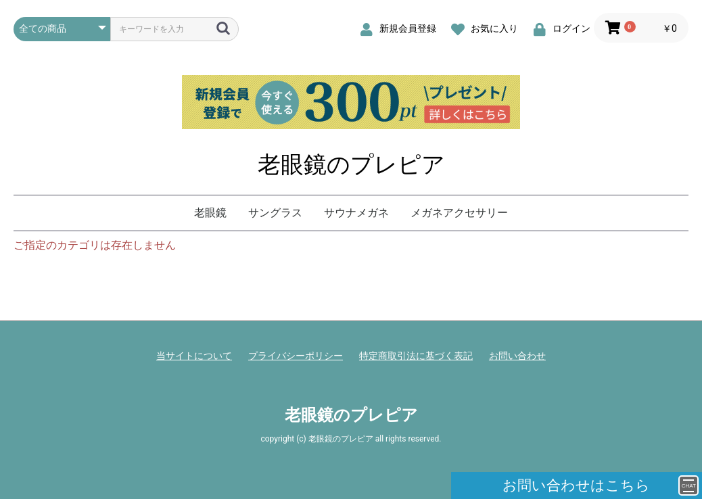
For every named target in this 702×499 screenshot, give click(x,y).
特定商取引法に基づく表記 (416, 355)
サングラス (275, 212)
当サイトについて (194, 355)
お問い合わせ (517, 355)
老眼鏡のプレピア (351, 164)
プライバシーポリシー (295, 355)
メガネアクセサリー (459, 212)
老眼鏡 (210, 212)
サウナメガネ (356, 212)
